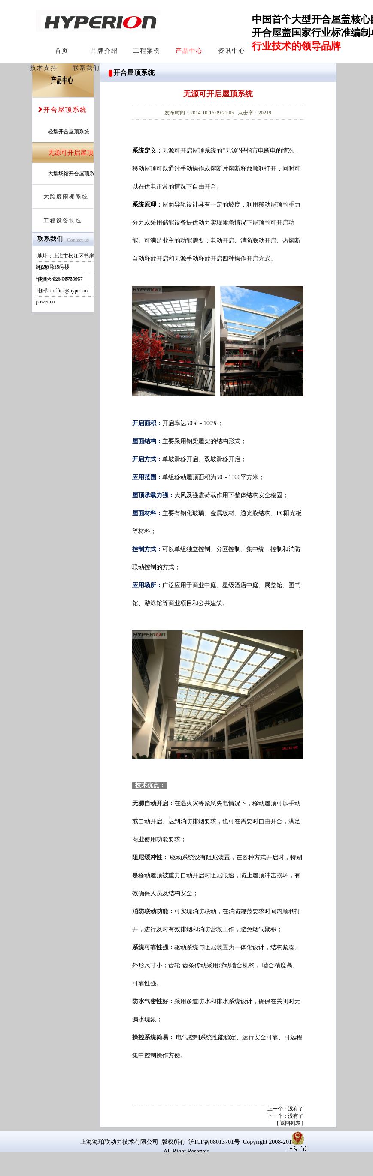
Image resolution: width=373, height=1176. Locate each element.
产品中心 (189, 51)
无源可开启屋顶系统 (77, 152)
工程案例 (147, 51)
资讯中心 (232, 51)
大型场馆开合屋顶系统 (74, 174)
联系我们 (86, 68)
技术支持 (44, 68)
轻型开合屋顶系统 (68, 132)
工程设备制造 (59, 220)
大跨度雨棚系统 (62, 196)
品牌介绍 (104, 51)
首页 (62, 51)
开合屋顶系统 (62, 109)
